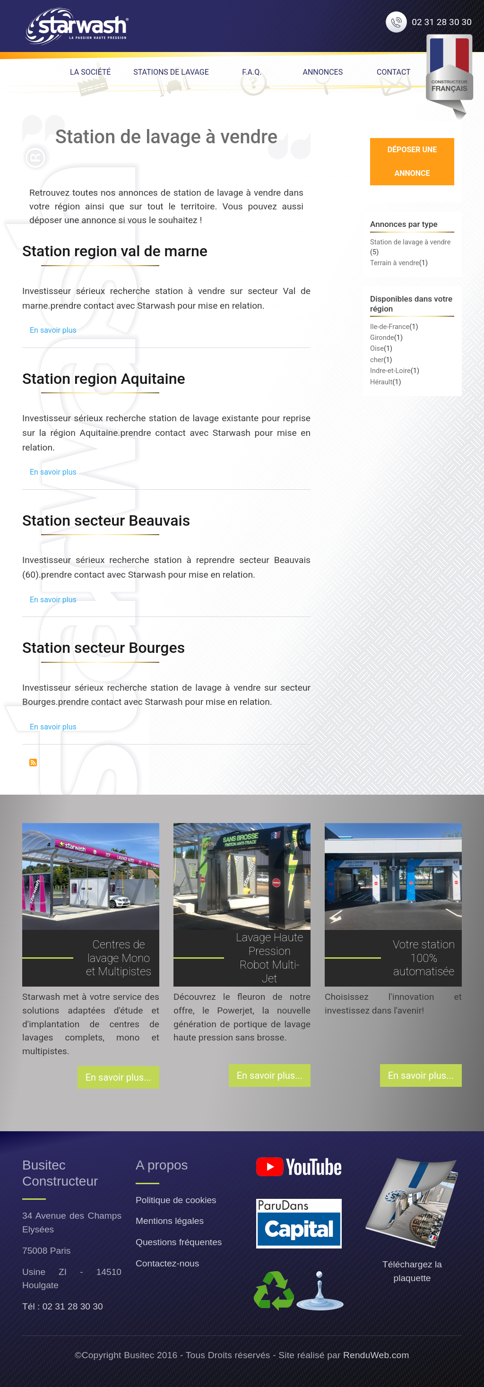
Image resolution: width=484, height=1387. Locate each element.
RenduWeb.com (376, 1355)
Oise (377, 348)
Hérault (381, 382)
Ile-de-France (389, 326)
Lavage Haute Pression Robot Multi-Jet (269, 958)
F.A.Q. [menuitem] (251, 72)
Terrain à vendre (394, 263)
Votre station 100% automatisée (424, 958)
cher (376, 359)
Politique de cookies (176, 1200)
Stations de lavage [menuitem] (171, 72)
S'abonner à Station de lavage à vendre (33, 762)
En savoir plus (53, 330)
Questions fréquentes (179, 1242)
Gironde (382, 337)
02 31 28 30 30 (442, 22)
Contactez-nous (167, 1263)
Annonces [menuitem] (322, 72)
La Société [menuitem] (90, 72)
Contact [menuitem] (394, 72)
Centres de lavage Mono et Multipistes (118, 958)
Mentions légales (170, 1221)
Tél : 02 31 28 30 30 (62, 1306)
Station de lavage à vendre (410, 242)
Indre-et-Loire (390, 370)
